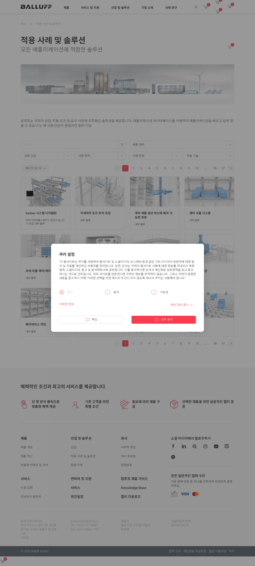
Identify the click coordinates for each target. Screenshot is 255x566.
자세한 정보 (66, 304)
